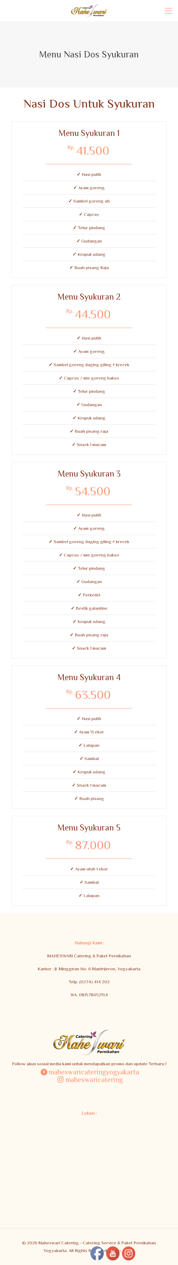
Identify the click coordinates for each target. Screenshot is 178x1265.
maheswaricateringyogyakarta (89, 1071)
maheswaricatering (89, 1079)
